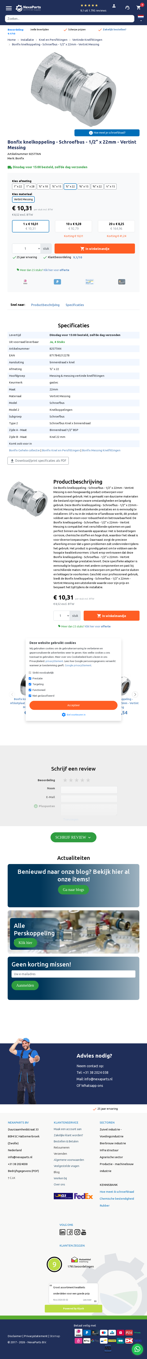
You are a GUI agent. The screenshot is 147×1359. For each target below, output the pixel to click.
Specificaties (75, 305)
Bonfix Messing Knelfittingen (101, 450)
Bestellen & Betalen (66, 1141)
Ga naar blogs (73, 889)
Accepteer (73, 705)
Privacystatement (36, 1336)
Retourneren (61, 1147)
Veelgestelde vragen (66, 1166)
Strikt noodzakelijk (43, 672)
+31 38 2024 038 (95, 1072)
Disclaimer (15, 1336)
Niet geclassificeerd (43, 695)
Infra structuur (109, 1150)
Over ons (59, 1184)
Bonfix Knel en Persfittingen (61, 450)
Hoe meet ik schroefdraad (117, 1191)
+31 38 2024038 (18, 1164)
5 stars (88, 780)
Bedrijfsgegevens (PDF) (23, 1171)
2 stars (71, 780)
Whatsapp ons (92, 1085)
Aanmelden (25, 985)
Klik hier (25, 943)
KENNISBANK (109, 1184)
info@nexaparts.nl (98, 1079)
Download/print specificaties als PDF (38, 461)
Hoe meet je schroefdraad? (107, 133)
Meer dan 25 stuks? (43, 270)
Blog (57, 1172)
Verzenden (60, 1153)
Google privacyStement (78, 665)
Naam (51, 788)
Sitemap (55, 1336)
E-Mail (50, 797)
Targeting (38, 684)
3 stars (77, 780)
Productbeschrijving (45, 305)
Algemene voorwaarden (69, 1159)
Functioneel (39, 690)
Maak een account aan (68, 1129)
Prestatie (38, 678)
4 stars (83, 780)
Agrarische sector (111, 1157)
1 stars (65, 780)
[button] (140, 18)
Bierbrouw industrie (113, 1143)
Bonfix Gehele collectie (24, 450)
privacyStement (54, 661)
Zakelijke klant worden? (68, 1135)
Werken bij (60, 1178)
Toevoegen (70, 819)
